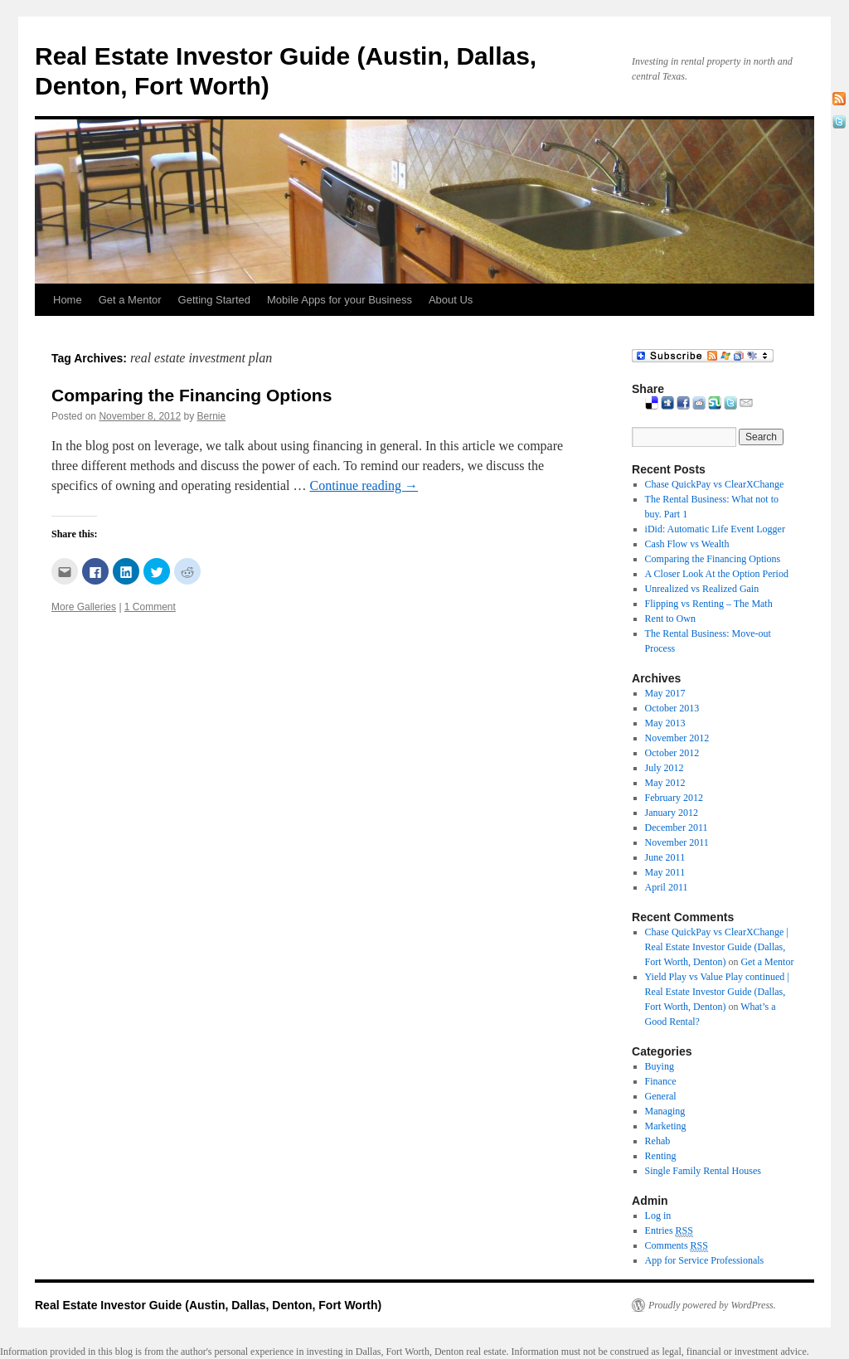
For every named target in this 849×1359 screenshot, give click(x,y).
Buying (659, 1066)
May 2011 (665, 872)
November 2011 (677, 842)
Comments (676, 1246)
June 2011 (665, 857)
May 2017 (665, 693)
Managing (665, 1111)
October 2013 (672, 708)
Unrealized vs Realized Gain (702, 589)
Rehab (658, 1141)
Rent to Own (670, 618)
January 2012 (671, 812)
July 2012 (664, 768)
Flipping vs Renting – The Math (709, 603)
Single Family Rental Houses (703, 1171)
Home (67, 300)
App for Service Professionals (704, 1260)
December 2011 (676, 827)
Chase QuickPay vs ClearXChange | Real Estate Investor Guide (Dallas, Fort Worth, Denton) (716, 947)
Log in (658, 1215)
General (661, 1096)
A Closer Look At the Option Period (716, 574)
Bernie (211, 416)
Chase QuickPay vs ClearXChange (714, 484)
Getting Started (214, 300)
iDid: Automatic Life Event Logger (715, 529)
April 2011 (666, 887)
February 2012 (674, 797)
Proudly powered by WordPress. (712, 1305)
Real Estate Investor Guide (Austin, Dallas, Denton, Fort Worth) (208, 1305)
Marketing (665, 1126)
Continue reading (363, 485)
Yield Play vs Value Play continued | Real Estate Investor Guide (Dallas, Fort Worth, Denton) (717, 991)
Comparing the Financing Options (191, 395)
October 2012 (672, 753)
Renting (661, 1156)
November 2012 (677, 738)
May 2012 (665, 783)
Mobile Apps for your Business (339, 300)
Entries (669, 1231)
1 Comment (150, 607)
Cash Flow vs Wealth (687, 544)
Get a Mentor (130, 300)
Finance (661, 1081)
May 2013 (665, 723)
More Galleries (83, 607)
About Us (451, 300)
